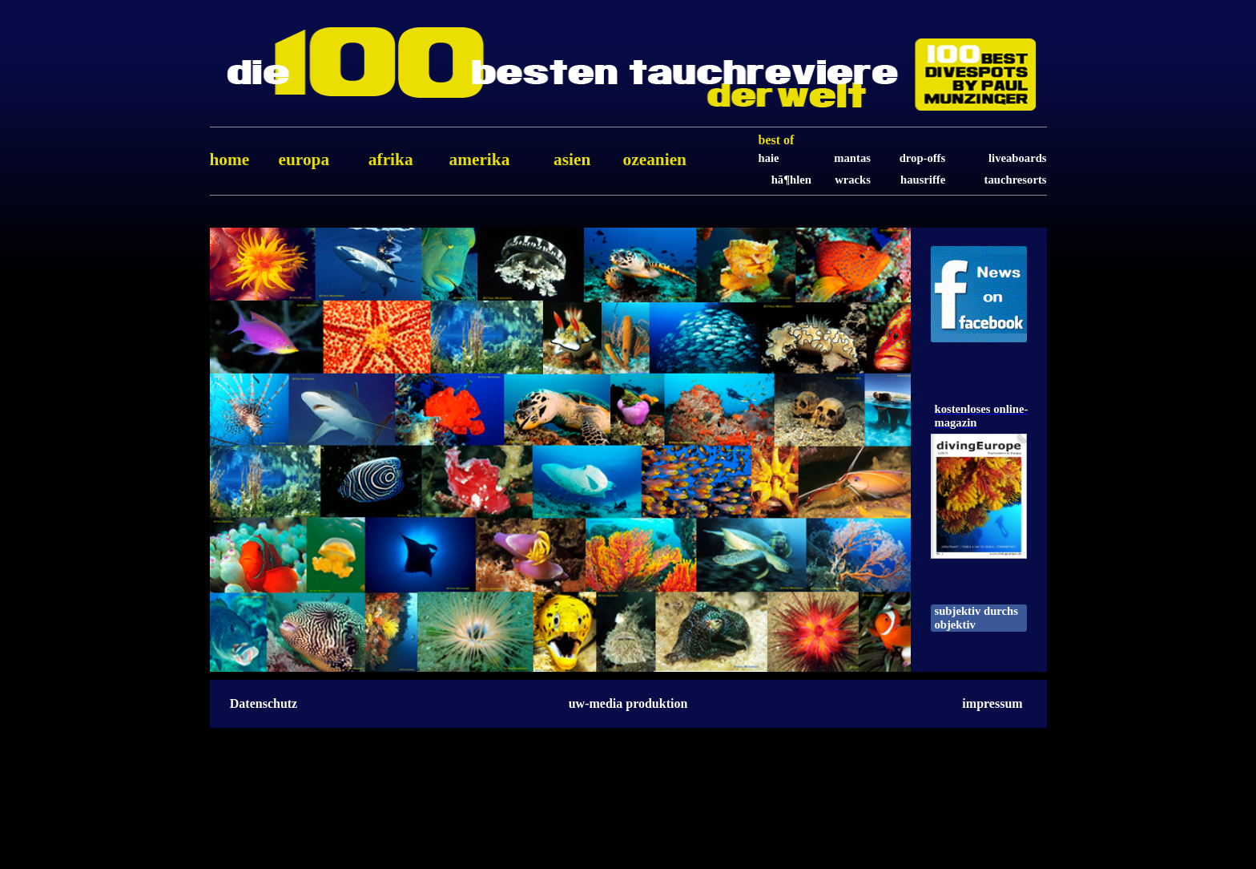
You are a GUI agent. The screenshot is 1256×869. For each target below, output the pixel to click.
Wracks (853, 179)
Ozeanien (654, 159)
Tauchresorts (1015, 179)
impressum (992, 703)
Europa (303, 159)
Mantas (852, 158)
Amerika (479, 159)
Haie (769, 158)
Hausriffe (922, 179)
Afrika (390, 159)
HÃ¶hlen (791, 179)
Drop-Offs (923, 158)
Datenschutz (263, 703)
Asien (572, 159)
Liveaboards (1017, 158)
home (230, 159)
